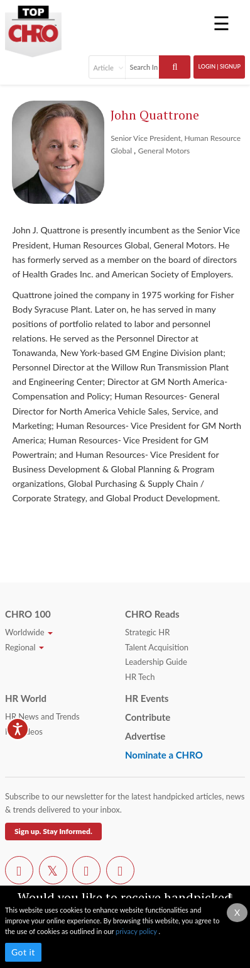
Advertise (145, 736)
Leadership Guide (156, 662)
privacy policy (137, 931)
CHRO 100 (28, 614)
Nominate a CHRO (164, 754)
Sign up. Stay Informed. (53, 831)
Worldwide (29, 632)
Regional (24, 647)
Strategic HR (147, 632)
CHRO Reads (152, 614)
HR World (25, 698)
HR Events (146, 698)
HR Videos (24, 731)
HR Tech (140, 677)
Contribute (147, 717)
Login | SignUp (219, 66)
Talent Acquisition (156, 647)
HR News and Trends (42, 716)
